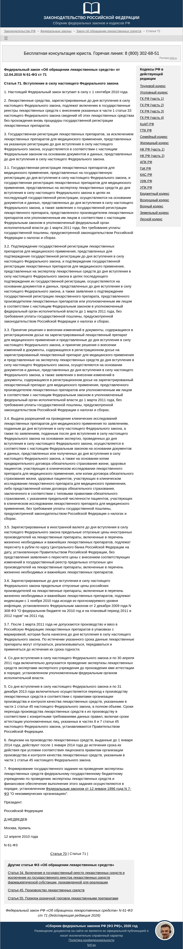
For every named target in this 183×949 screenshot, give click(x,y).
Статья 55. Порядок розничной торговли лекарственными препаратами (63, 898)
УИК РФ (146, 181)
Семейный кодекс (154, 137)
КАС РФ (146, 175)
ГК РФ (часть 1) (152, 99)
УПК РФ (146, 187)
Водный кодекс (151, 206)
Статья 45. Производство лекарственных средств (46, 890)
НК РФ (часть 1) (152, 149)
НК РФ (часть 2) (152, 156)
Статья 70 (58, 854)
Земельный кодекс (154, 213)
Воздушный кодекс (154, 200)
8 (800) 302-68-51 (142, 53)
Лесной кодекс (151, 219)
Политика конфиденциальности (91, 940)
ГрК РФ (145, 168)
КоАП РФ (147, 124)
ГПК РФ (146, 130)
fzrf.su (91, 945)
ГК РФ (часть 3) (152, 111)
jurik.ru (173, 58)
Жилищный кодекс (154, 143)
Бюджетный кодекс (154, 194)
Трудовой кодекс (153, 86)
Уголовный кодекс (154, 92)
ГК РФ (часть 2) (152, 105)
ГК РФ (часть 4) (152, 118)
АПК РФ (146, 162)
